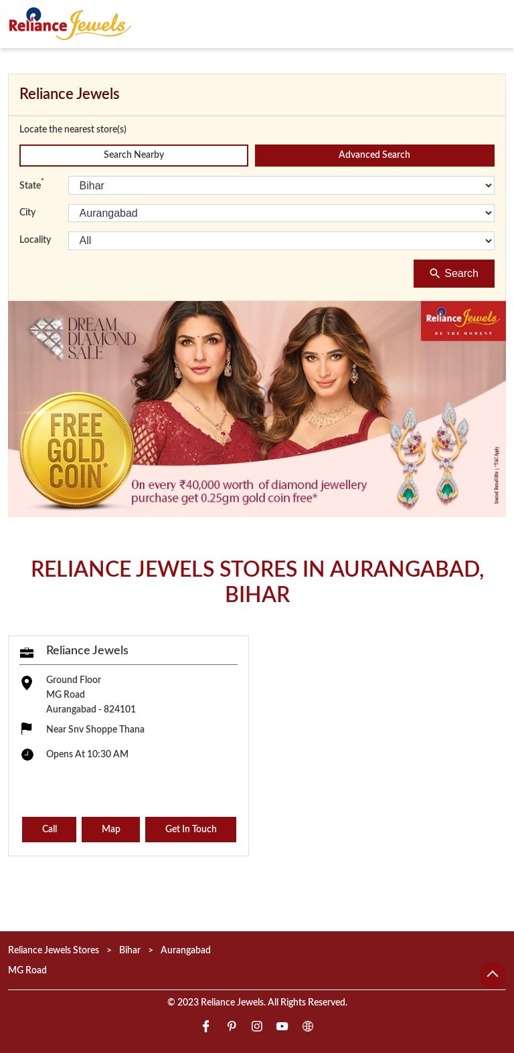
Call (49, 829)
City (27, 212)
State (31, 185)
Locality (35, 240)
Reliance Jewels (87, 650)
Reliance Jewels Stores (54, 950)
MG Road (27, 970)
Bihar (130, 950)
